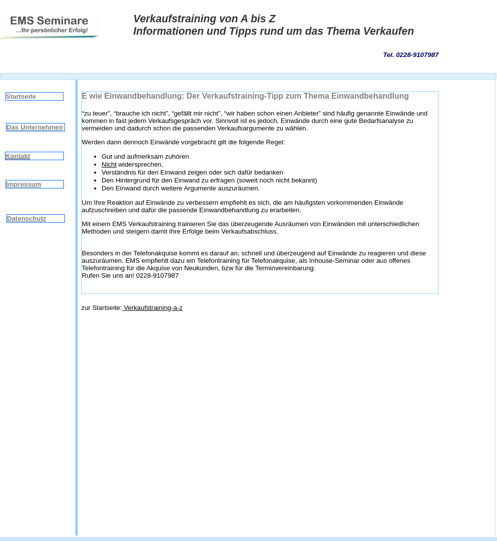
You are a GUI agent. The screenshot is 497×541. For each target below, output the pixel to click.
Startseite (21, 96)
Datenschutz (26, 218)
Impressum (23, 184)
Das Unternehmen (34, 127)
